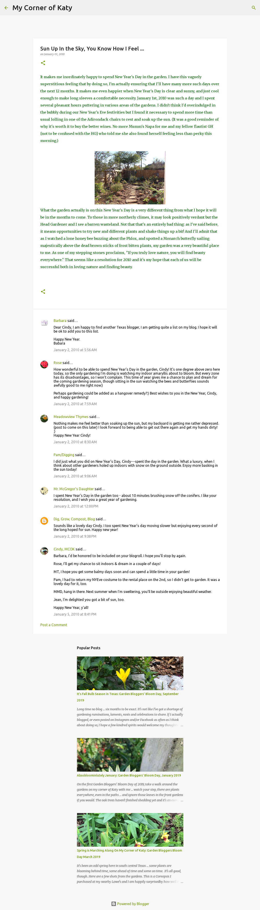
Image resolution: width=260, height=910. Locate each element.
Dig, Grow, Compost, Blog (74, 519)
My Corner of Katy (42, 8)
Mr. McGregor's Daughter (74, 489)
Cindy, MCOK (64, 549)
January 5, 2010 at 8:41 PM (75, 614)
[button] (43, 63)
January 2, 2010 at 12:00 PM (76, 506)
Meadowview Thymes (71, 417)
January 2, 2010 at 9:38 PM (75, 536)
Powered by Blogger (130, 904)
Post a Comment (53, 625)
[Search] (78, 7)
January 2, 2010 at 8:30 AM (75, 442)
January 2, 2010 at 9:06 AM (75, 476)
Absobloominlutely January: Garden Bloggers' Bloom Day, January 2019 (129, 775)
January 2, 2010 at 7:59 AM (75, 404)
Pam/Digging (64, 455)
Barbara (60, 321)
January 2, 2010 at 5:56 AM (75, 350)
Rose (58, 363)
